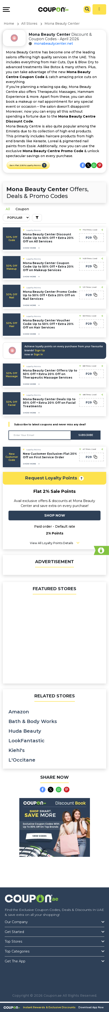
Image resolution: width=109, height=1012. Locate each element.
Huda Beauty (24, 731)
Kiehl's (16, 750)
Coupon (22, 209)
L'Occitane (21, 760)
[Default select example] (16, 217)
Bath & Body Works (32, 721)
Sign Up (40, 350)
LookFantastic (26, 740)
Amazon (18, 712)
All (8, 209)
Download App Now (91, 1007)
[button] (44, 165)
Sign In (38, 354)
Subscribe (85, 435)
